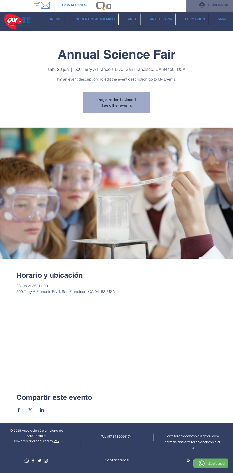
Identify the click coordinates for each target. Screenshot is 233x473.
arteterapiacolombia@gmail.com (193, 436)
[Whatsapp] (26, 460)
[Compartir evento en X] (30, 410)
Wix (56, 441)
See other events (116, 105)
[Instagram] (46, 460)
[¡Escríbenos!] (210, 463)
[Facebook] (33, 460)
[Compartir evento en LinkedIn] (42, 410)
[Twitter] (39, 460)
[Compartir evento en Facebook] (18, 410)
